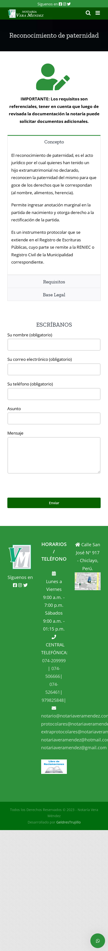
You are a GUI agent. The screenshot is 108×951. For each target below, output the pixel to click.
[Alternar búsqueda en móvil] (88, 12)
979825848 (53, 700)
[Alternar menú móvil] (98, 12)
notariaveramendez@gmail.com (74, 747)
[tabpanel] (54, 211)
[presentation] (44, 483)
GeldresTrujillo (68, 822)
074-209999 (54, 660)
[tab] (54, 141)
